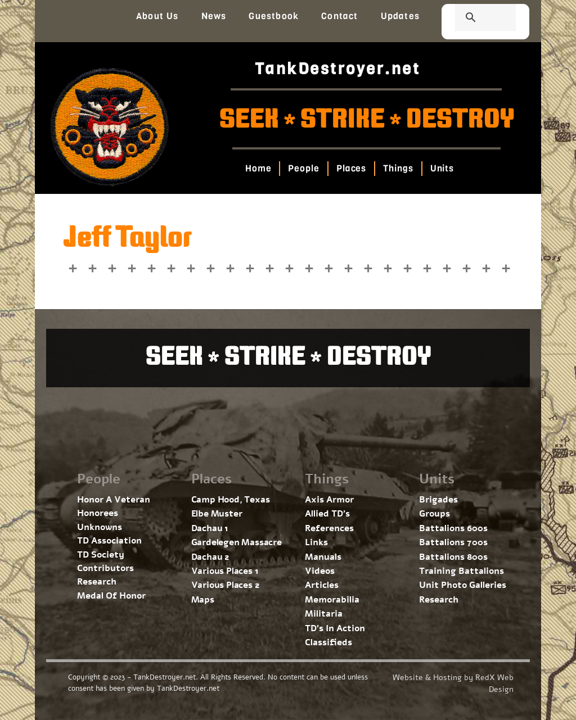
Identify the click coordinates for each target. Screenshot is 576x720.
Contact (339, 16)
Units (442, 168)
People (303, 168)
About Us (157, 16)
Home (258, 168)
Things (398, 168)
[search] (471, 18)
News (214, 16)
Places (351, 168)
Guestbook (274, 16)
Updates (400, 16)
